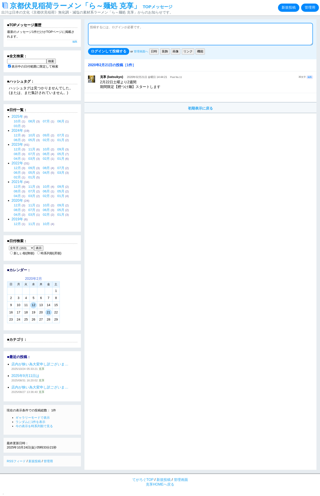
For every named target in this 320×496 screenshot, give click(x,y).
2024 (17, 130)
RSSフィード (16, 461)
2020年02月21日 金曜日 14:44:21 (147, 77)
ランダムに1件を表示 (30, 422)
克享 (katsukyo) (111, 77)
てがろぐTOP (143, 480)
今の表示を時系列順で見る (34, 426)
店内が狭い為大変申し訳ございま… (39, 364)
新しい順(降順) (22, 253)
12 (33, 305)
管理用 (310, 7)
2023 (17, 144)
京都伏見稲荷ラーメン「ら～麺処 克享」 (87, 6)
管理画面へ (141, 51)
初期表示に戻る (200, 108)
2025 (17, 116)
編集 (310, 77)
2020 (17, 200)
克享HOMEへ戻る (160, 484)
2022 (17, 163)
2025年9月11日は (25, 376)
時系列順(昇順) (49, 253)
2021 (17, 182)
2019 (17, 219)
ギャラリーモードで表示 (33, 417)
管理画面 (181, 480)
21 (48, 312)
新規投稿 (289, 7)
